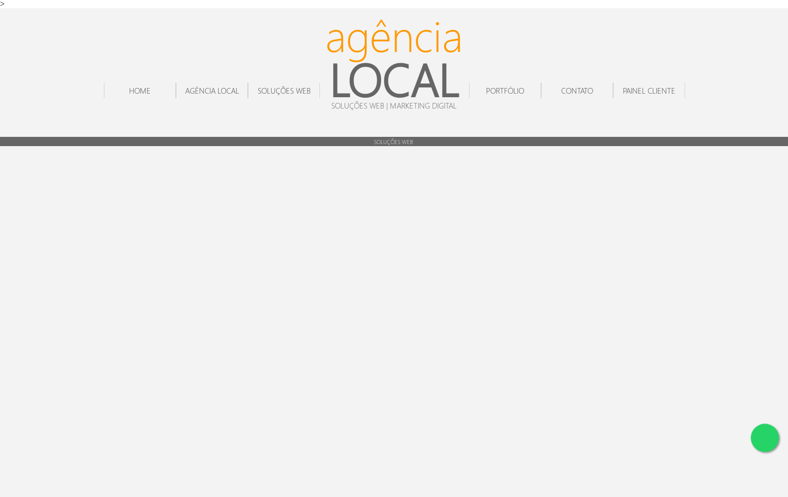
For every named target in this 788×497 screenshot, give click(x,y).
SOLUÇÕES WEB (284, 90)
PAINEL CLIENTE (649, 90)
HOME (140, 90)
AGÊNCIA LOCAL (212, 90)
